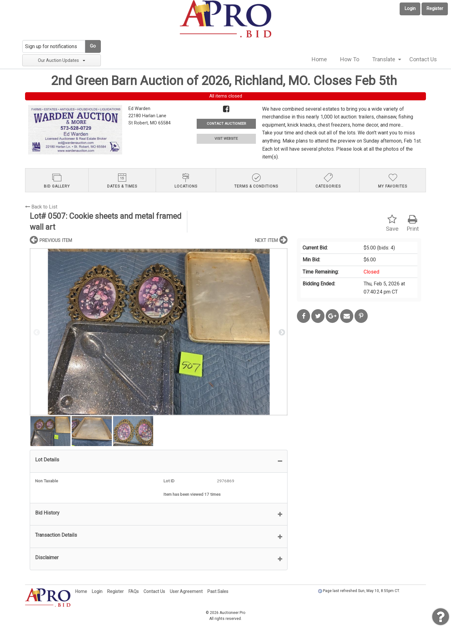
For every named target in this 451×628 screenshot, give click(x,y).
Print (413, 223)
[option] (159, 331)
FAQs (133, 591)
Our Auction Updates (61, 60)
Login (410, 8)
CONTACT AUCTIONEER (226, 124)
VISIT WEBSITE (226, 139)
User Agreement (186, 591)
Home (319, 59)
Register (435, 8)
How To (349, 59)
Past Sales (217, 591)
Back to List (41, 207)
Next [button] (281, 332)
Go (93, 46)
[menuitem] (319, 59)
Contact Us (423, 59)
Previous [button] (36, 332)
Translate (383, 59)
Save (392, 223)
